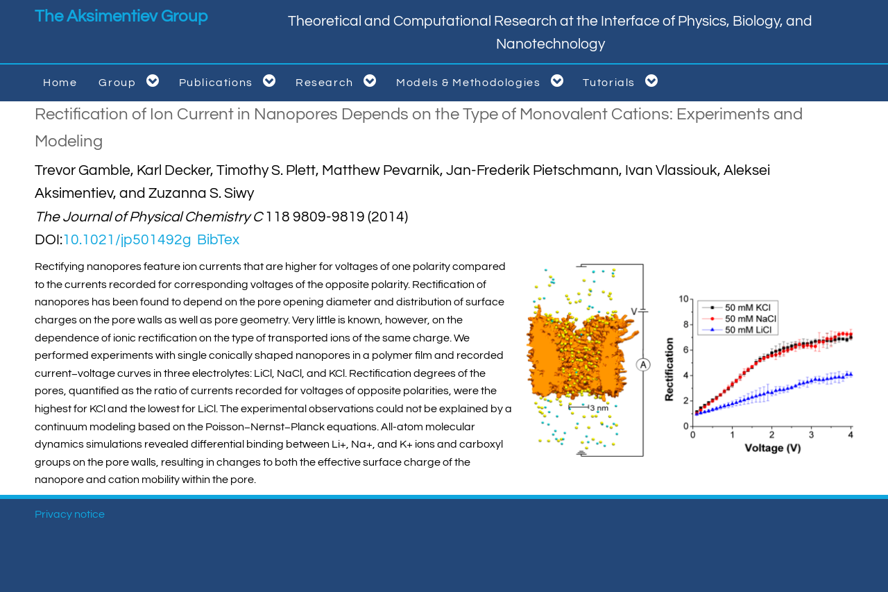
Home (60, 82)
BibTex (218, 239)
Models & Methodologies (482, 81)
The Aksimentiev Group (121, 16)
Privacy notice (70, 514)
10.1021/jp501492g (126, 239)
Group (131, 81)
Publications (230, 81)
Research (339, 81)
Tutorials (623, 81)
